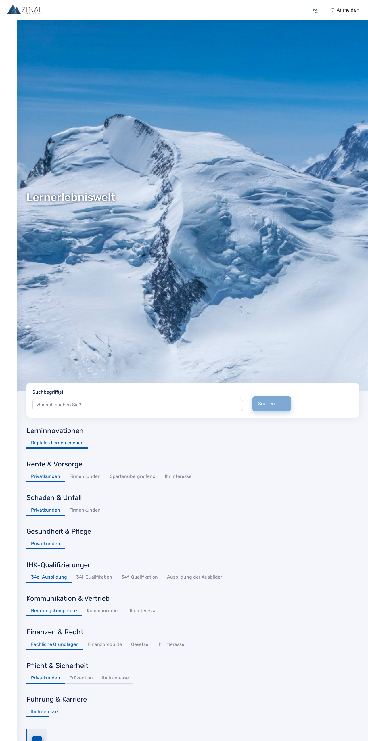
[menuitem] (316, 10)
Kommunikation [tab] (103, 610)
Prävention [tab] (81, 678)
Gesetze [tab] (139, 644)
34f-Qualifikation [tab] (139, 577)
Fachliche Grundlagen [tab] (55, 644)
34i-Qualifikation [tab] (94, 577)
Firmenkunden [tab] (85, 476)
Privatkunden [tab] (45, 476)
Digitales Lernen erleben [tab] (57, 442)
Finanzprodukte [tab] (105, 644)
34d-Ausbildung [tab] (49, 577)
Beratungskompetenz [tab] (54, 610)
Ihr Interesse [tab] (178, 476)
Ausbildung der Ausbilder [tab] (194, 577)
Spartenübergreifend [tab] (133, 476)
